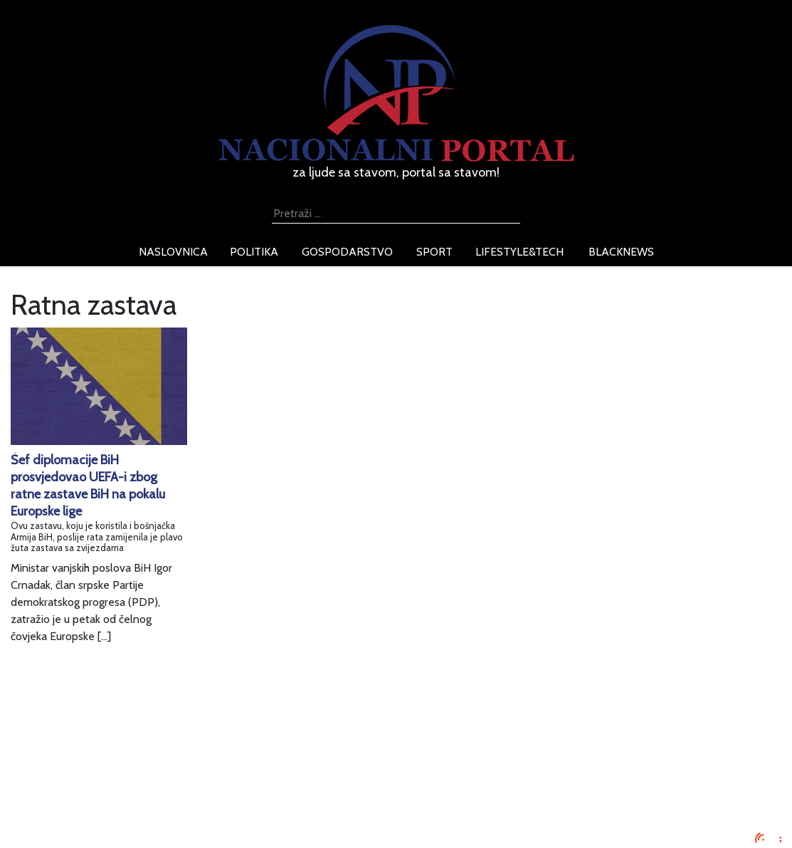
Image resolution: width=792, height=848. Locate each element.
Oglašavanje (157, 753)
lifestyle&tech (519, 251)
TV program (156, 822)
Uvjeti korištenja (166, 771)
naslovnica (173, 251)
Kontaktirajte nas (168, 805)
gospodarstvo (347, 251)
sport (434, 251)
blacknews (621, 251)
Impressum (154, 736)
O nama (146, 788)
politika (254, 251)
